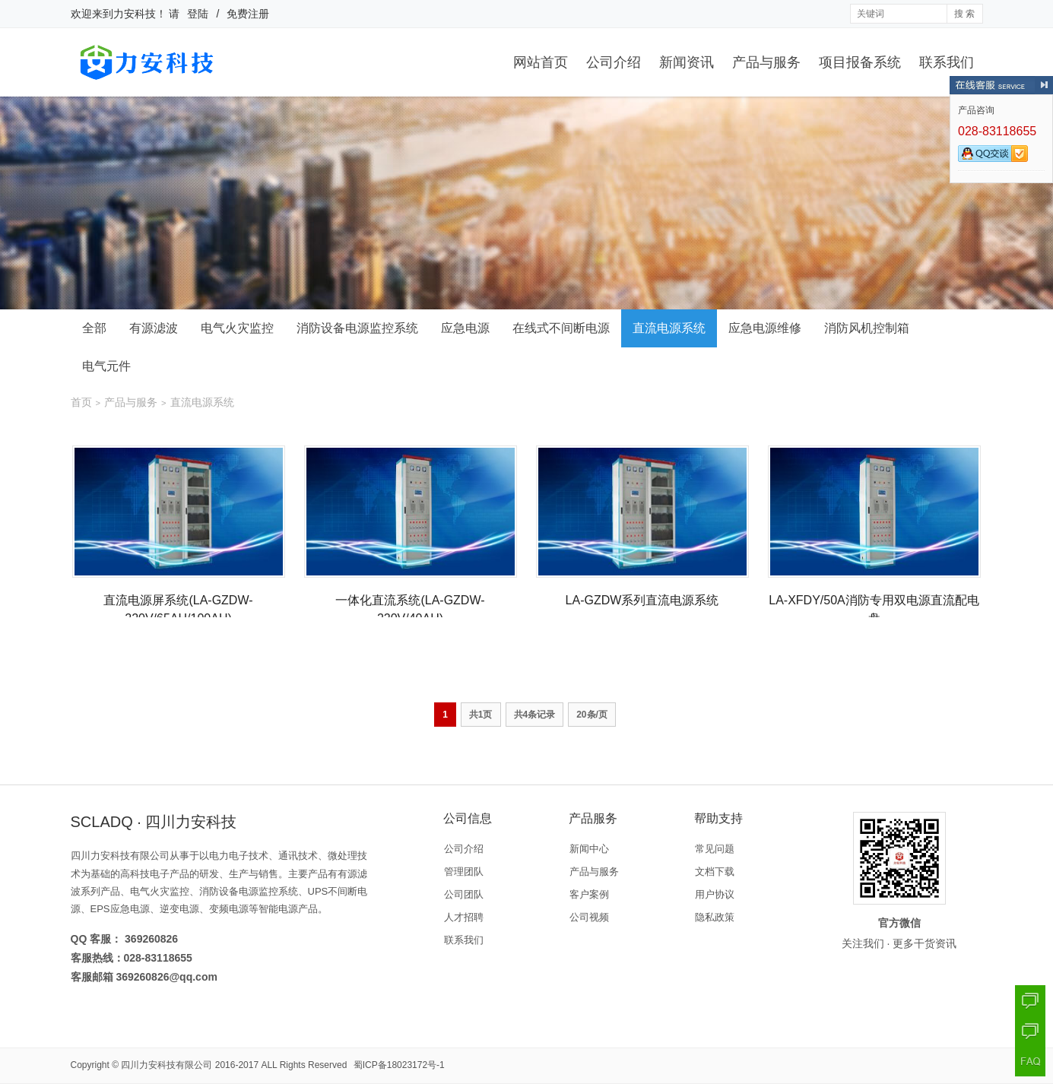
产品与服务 (766, 62)
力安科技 (134, 14)
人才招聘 (464, 917)
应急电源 (465, 328)
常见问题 (714, 848)
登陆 (197, 14)
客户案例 (589, 894)
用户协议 (714, 894)
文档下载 (714, 871)
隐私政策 (714, 917)
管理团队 (464, 871)
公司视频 (589, 917)
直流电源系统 (669, 328)
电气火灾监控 (237, 328)
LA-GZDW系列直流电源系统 (642, 600)
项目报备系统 (860, 62)
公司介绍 (613, 62)
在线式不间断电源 (561, 328)
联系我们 (946, 62)
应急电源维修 (764, 328)
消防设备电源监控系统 (357, 328)
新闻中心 (589, 848)
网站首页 (540, 62)
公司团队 (464, 894)
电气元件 (106, 366)
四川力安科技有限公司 (166, 1065)
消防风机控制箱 (866, 328)
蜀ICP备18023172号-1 (399, 1065)
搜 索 (964, 13)
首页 (81, 402)
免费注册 (248, 14)
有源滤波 (153, 328)
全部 (94, 328)
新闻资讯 (686, 62)
